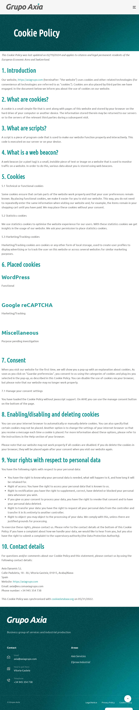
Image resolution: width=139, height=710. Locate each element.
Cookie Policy (125, 702)
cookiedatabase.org (63, 599)
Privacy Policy (108, 702)
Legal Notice (91, 702)
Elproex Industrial (80, 662)
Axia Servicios (78, 656)
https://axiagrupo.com (30, 79)
